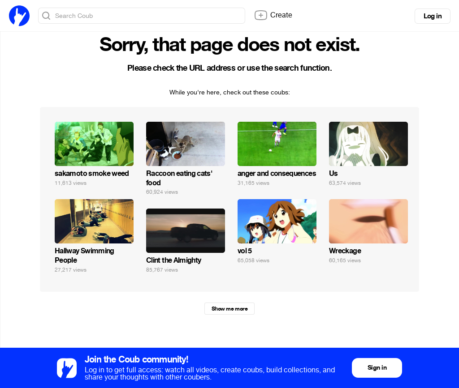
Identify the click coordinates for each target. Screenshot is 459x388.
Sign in (377, 367)
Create (273, 15)
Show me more (229, 308)
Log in (433, 16)
